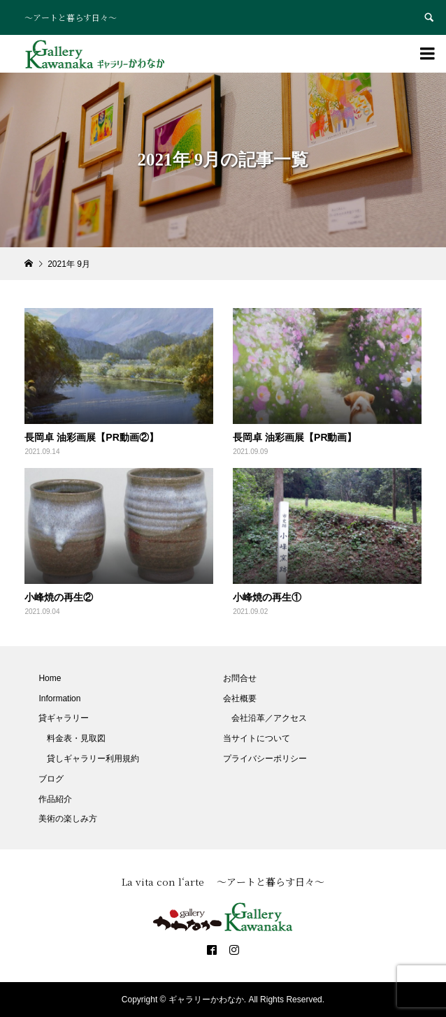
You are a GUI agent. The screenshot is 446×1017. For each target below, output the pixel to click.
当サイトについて (256, 738)
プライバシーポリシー (265, 758)
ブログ (51, 779)
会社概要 (240, 698)
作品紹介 (55, 799)
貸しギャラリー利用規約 (93, 758)
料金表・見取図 (76, 738)
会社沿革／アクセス (269, 718)
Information (59, 698)
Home (49, 678)
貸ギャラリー (63, 718)
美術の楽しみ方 (67, 819)
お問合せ (240, 678)
